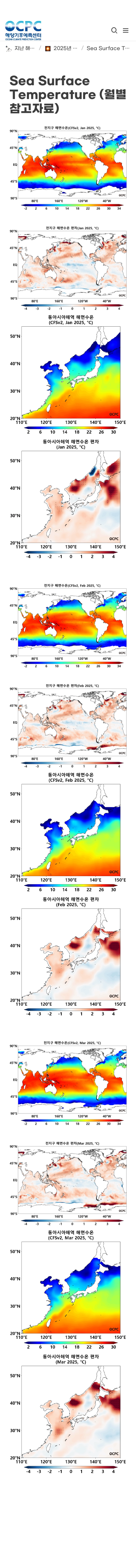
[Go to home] (23, 30)
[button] (114, 30)
